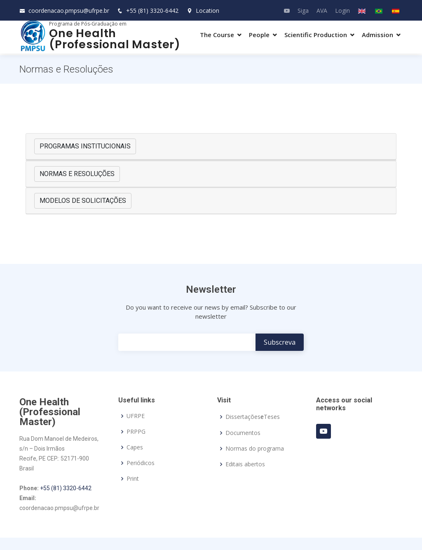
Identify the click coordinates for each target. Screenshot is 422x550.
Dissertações (242, 417)
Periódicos (141, 463)
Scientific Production (315, 35)
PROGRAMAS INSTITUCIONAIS (85, 146)
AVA (321, 10)
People (259, 35)
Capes (135, 447)
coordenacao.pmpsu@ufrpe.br (68, 10)
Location (203, 10)
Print (133, 479)
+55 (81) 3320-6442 (152, 10)
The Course (217, 35)
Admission (377, 35)
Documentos (242, 433)
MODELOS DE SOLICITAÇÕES (83, 200)
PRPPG (136, 432)
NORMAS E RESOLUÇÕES (77, 174)
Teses (272, 417)
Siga (303, 10)
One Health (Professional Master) (115, 39)
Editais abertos (245, 464)
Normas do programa (254, 448)
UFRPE (136, 416)
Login (342, 10)
